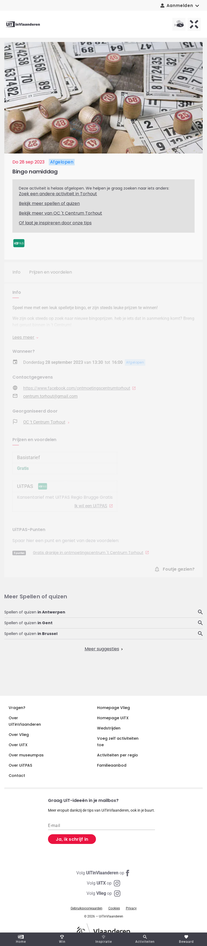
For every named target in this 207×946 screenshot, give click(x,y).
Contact (17, 775)
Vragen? (17, 707)
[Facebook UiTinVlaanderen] (103, 873)
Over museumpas (26, 755)
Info (16, 272)
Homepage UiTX (113, 718)
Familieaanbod (111, 765)
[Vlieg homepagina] (178, 24)
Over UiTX (18, 745)
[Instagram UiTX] (103, 883)
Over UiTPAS (20, 765)
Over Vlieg (19, 734)
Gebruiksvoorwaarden (86, 908)
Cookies (114, 908)
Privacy (131, 908)
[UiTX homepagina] (194, 24)
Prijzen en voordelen (50, 272)
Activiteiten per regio (117, 755)
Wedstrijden (108, 728)
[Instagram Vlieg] (103, 893)
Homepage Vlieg (113, 707)
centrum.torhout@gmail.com (50, 396)
